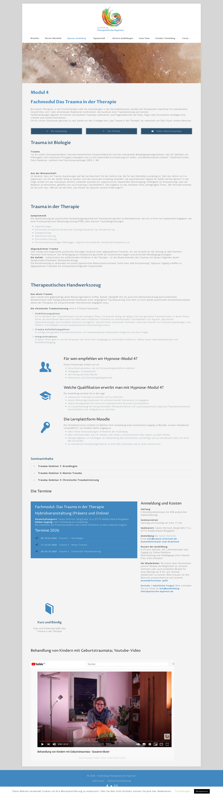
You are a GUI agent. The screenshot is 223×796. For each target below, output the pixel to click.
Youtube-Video (127, 650)
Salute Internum (167, 535)
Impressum (98, 780)
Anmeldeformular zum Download (160, 541)
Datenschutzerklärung (119, 780)
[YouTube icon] (111, 786)
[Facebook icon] (107, 786)
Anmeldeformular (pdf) (154, 580)
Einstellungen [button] (182, 791)
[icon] (116, 786)
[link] (111, 466)
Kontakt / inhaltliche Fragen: (158, 585)
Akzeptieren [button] (202, 791)
